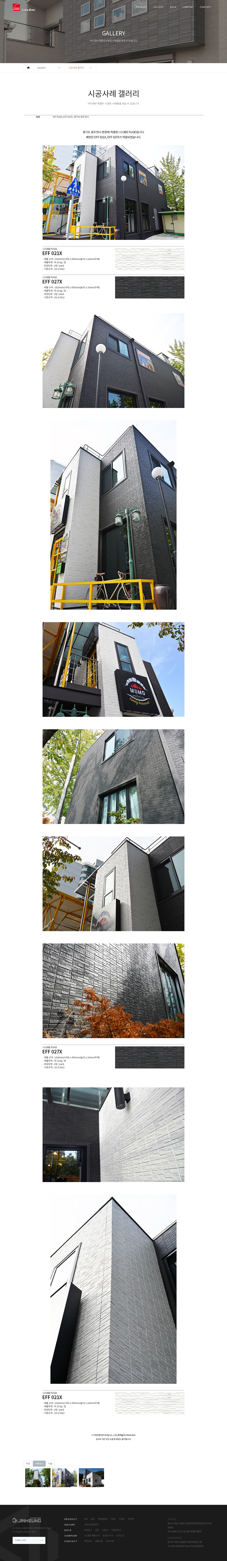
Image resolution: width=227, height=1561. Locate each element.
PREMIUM (102, 1519)
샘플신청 (99, 1541)
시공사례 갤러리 (91, 1524)
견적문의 (88, 1541)
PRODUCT (141, 7)
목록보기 (39, 1463)
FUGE (122, 1519)
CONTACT (205, 7)
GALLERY (159, 7)
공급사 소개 (107, 1535)
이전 (28, 1463)
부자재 (131, 1519)
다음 (50, 1463)
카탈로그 (88, 1530)
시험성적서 (116, 1530)
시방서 (105, 1530)
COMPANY (188, 7)
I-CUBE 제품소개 (91, 1535)
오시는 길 (120, 1535)
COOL (113, 1519)
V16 (86, 1519)
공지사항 (110, 1541)
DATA (173, 7)
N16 (93, 1519)
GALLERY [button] (41, 67)
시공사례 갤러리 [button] (76, 67)
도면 (97, 1530)
